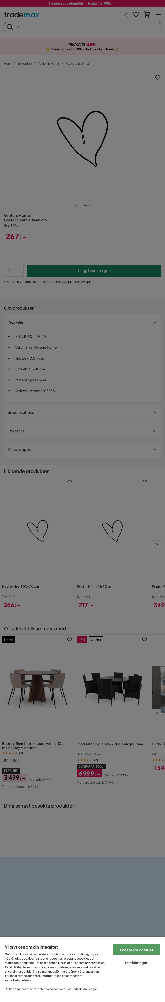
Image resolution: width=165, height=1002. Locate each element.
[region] (82, 969)
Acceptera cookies (136, 950)
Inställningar (136, 962)
